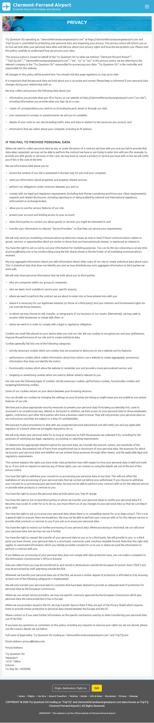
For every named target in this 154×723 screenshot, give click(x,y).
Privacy (122, 696)
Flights (31, 696)
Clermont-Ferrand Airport (43, 6)
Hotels (84, 696)
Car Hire (42, 696)
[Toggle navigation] (147, 6)
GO (96, 688)
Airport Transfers (58, 696)
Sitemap (133, 696)
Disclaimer (110, 696)
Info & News (96, 696)
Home (22, 696)
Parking (74, 696)
